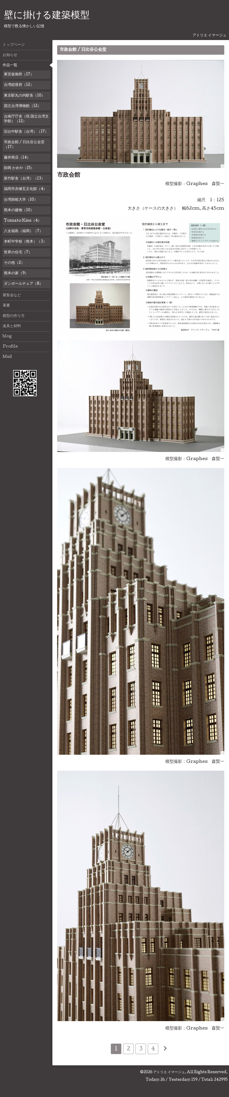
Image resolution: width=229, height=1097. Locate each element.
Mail (7, 357)
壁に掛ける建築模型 (47, 16)
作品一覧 (10, 65)
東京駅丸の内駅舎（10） (24, 96)
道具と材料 (12, 326)
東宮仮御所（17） (19, 74)
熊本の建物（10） (19, 210)
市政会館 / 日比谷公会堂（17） (24, 144)
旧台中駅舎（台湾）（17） (26, 132)
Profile (10, 347)
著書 (6, 306)
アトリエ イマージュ (169, 1072)
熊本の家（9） (16, 273)
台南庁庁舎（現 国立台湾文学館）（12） (26, 119)
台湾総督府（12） (19, 85)
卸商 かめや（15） (19, 168)
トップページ (14, 45)
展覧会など (12, 295)
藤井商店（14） (17, 158)
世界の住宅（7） (18, 252)
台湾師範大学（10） (21, 200)
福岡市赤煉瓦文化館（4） (25, 189)
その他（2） (14, 263)
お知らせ (10, 55)
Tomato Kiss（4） (22, 221)
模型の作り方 (14, 316)
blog (7, 336)
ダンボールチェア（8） (23, 284)
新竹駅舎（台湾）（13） (24, 179)
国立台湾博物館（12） (22, 106)
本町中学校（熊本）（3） (25, 242)
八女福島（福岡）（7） (23, 231)
